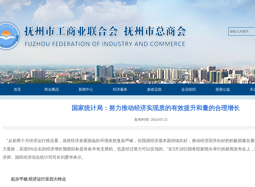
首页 (17, 89)
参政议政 (154, 89)
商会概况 (51, 89)
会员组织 (188, 89)
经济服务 (120, 89)
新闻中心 (86, 89)
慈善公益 (223, 89)
